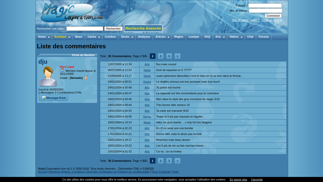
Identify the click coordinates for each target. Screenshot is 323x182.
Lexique (194, 36)
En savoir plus (238, 179)
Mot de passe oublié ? (245, 19)
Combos (110, 36)
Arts (220, 36)
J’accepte (257, 179)
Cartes (94, 36)
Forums (264, 36)
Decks (127, 36)
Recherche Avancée (143, 28)
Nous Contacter (161, 171)
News (78, 36)
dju (42, 61)
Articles (162, 36)
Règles (178, 36)
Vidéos (236, 36)
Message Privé (54, 97)
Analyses (144, 36)
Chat (250, 36)
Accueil (42, 171)
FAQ (207, 36)
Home (44, 36)
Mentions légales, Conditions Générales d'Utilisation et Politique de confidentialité (99, 171)
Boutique (63, 36)
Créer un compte (272, 19)
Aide (176, 171)
